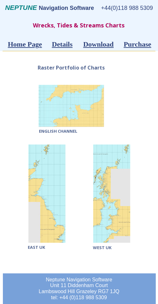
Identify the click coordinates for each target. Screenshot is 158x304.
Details (62, 44)
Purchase (137, 44)
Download (98, 44)
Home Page (25, 44)
